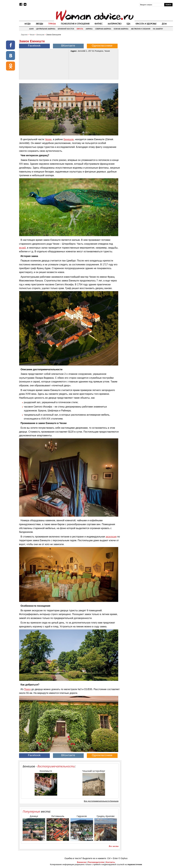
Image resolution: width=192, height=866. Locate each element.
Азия (31, 29)
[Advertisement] (147, 58)
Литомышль (57, 816)
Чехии (48, 139)
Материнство (115, 24)
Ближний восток (66, 29)
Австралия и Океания (140, 29)
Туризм (52, 24)
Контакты (110, 862)
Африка (89, 29)
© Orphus (123, 858)
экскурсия (111, 536)
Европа (80, 29)
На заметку (158, 29)
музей (22, 247)
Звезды (39, 24)
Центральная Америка (45, 29)
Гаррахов (82, 816)
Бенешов (40, 34)
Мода (27, 24)
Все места (113, 846)
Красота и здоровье (146, 24)
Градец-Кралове (106, 816)
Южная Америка (121, 29)
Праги (27, 689)
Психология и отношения (75, 24)
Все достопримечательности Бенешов (101, 801)
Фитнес (98, 24)
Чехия (31, 34)
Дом (164, 24)
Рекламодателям (96, 862)
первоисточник (134, 864)
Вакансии (81, 862)
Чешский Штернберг (93, 770)
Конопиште (46, 770)
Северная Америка (103, 29)
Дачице (34, 816)
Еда (128, 24)
